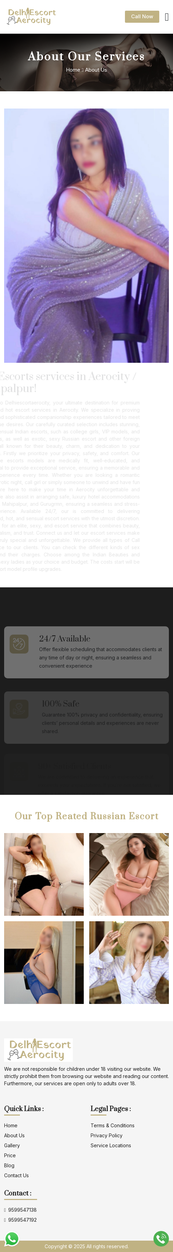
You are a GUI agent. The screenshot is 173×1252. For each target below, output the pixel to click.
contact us (16, 1175)
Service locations (111, 1145)
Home (73, 69)
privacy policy (107, 1135)
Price (10, 1155)
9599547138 (20, 1210)
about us (14, 1135)
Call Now (142, 16)
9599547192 (20, 1220)
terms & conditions (113, 1125)
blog (9, 1165)
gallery (12, 1145)
